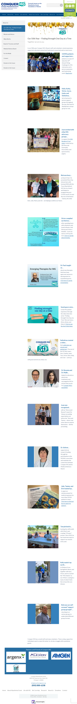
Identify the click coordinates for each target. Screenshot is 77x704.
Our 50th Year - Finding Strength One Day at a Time (12, 28)
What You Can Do (34, 14)
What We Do (7, 39)
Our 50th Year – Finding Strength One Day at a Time (49, 38)
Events (17, 14)
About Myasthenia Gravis (14, 690)
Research (44, 690)
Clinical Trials (70, 1)
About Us (52, 14)
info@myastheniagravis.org (38, 683)
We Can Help (44, 14)
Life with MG (23, 14)
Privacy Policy (33, 696)
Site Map (45, 696)
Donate (70, 10)
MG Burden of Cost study (67, 141)
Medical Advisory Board (10, 48)
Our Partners (60, 14)
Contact (6, 58)
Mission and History (9, 34)
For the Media (7, 53)
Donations (58, 690)
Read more (69, 73)
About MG (10, 14)
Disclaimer (39, 696)
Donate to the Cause (9, 63)
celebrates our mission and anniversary (66, 347)
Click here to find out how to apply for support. (67, 503)
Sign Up (69, 14)
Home (4, 14)
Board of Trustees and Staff (11, 44)
